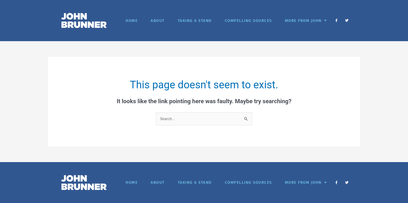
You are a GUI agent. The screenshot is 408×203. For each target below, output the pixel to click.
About (158, 20)
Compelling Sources (248, 20)
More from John (306, 20)
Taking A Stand (195, 20)
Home (132, 20)
